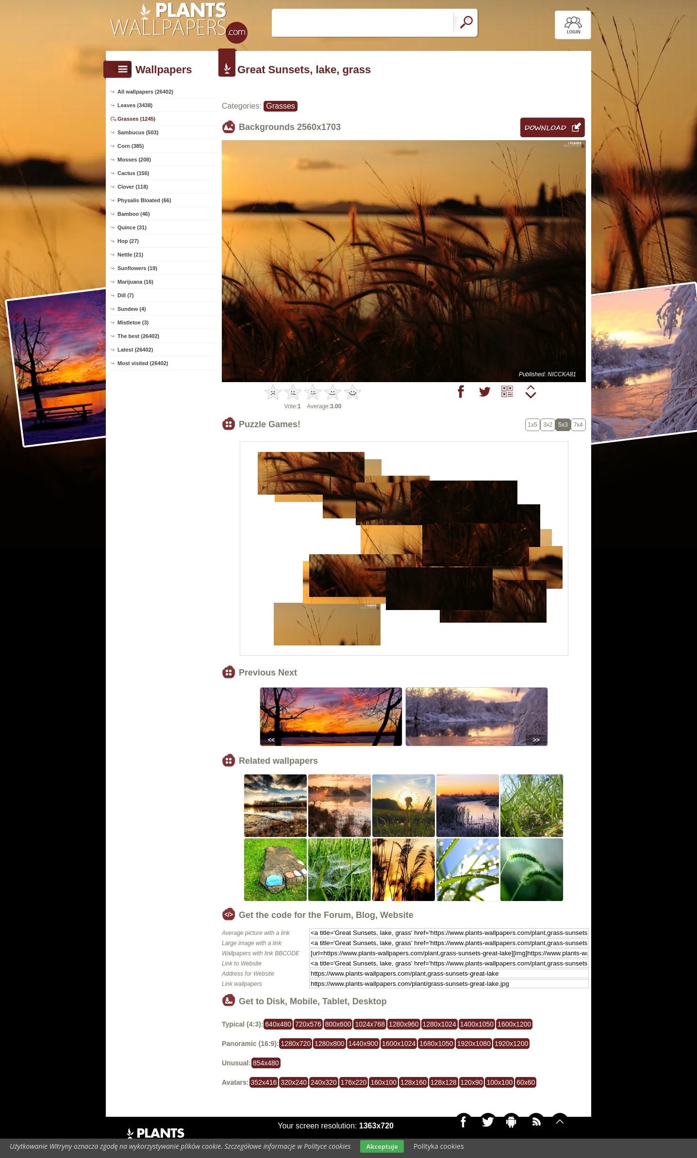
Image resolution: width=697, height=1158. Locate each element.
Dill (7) (125, 295)
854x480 (266, 1063)
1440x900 (363, 1043)
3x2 (547, 424)
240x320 (324, 1082)
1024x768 (370, 1024)
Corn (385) (130, 146)
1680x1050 (436, 1043)
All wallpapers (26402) (145, 92)
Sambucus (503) (137, 132)
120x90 (472, 1082)
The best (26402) (138, 336)
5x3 (562, 424)
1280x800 (330, 1043)
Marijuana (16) (135, 282)
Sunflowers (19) (137, 268)
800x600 (338, 1024)
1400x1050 (477, 1024)
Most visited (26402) (142, 363)
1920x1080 (474, 1043)
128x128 (444, 1082)
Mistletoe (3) (133, 322)
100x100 (499, 1082)
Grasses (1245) (136, 119)
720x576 (308, 1024)
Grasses (280, 106)
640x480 (278, 1024)
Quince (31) (132, 227)
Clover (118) (132, 187)
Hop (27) (128, 241)
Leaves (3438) (134, 105)
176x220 (354, 1082)
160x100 (383, 1082)
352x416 (264, 1082)
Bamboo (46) (133, 214)
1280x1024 (439, 1024)
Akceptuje (382, 1146)
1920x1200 (511, 1043)
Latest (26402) (135, 350)
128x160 (413, 1082)
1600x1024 (398, 1043)
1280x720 (296, 1043)
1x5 (532, 424)
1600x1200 (514, 1024)
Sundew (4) (131, 309)
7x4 (578, 424)
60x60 (525, 1082)
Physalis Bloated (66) (144, 200)
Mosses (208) (134, 159)
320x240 (294, 1082)
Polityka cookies (439, 1146)
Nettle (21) (130, 254)
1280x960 (404, 1024)
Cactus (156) (133, 173)
